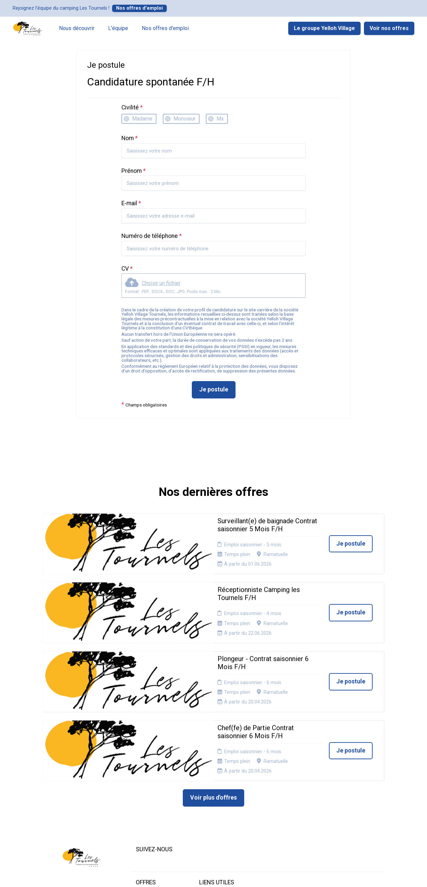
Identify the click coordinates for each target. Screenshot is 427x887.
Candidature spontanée (149, 795)
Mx (220, 118)
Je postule (213, 389)
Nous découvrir (76, 28)
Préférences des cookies (217, 811)
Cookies (208, 784)
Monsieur (184, 118)
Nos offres (147, 784)
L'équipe (118, 28)
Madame (142, 118)
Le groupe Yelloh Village (324, 28)
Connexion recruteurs (222, 800)
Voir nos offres (389, 28)
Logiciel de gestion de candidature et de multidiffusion (214, 875)
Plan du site (211, 792)
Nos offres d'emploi (139, 8)
